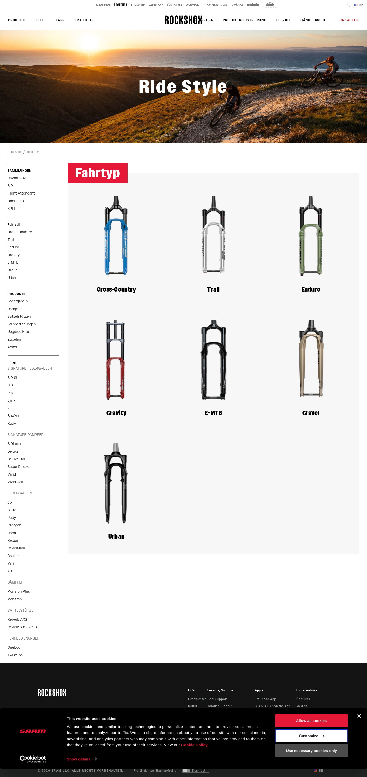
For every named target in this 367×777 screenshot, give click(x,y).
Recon (13, 540)
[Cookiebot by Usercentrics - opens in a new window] (33, 767)
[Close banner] (359, 724)
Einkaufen (349, 20)
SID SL (13, 377)
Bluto (12, 510)
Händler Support (219, 706)
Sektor (13, 555)
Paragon (14, 525)
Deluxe (13, 451)
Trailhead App (265, 699)
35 (10, 502)
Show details (78, 767)
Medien (301, 706)
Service (286, 20)
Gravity (14, 255)
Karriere (302, 713)
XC (10, 571)
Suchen (210, 20)
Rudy (12, 423)
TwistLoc (15, 655)
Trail (11, 239)
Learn (57, 20)
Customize (311, 743)
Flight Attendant (21, 193)
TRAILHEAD (81, 20)
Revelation (16, 548)
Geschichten (197, 699)
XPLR (12, 208)
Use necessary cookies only (311, 758)
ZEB (11, 408)
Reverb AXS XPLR (22, 627)
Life (39, 20)
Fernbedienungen (22, 324)
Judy (12, 517)
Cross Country (20, 232)
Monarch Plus (19, 591)
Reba (12, 533)
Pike (11, 393)
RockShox (14, 152)
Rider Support (217, 699)
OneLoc (14, 647)
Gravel (13, 270)
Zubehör (14, 339)
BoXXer (14, 415)
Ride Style (34, 152)
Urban (12, 277)
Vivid (12, 474)
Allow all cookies (311, 729)
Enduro (13, 247)
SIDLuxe (14, 443)
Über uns (303, 699)
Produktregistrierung (248, 20)
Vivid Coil (15, 482)
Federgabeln (18, 301)
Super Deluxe (18, 466)
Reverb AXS (17, 178)
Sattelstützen (19, 316)
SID (10, 185)
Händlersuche (316, 20)
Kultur (193, 706)
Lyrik (12, 400)
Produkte (17, 20)
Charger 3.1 (17, 201)
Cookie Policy (194, 753)
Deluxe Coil (17, 459)
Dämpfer (15, 309)
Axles (12, 347)
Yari (11, 563)
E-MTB (13, 262)
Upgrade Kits (18, 331)
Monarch (15, 599)
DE (359, 5)
